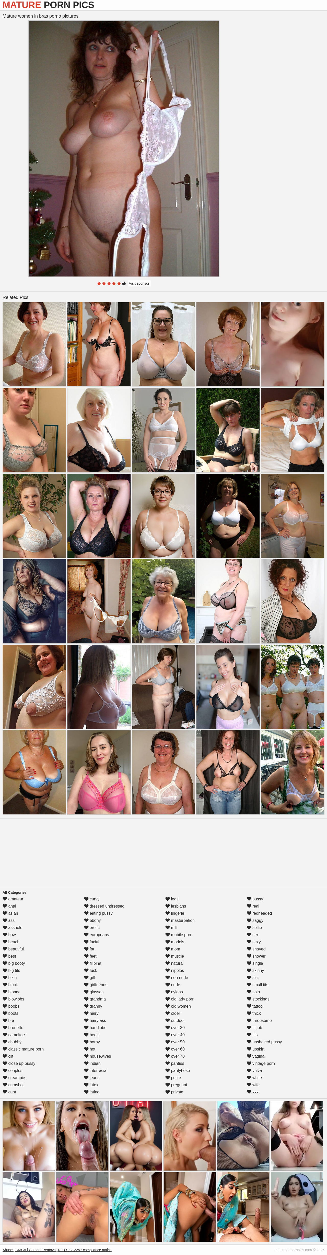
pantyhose (177, 1070)
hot (90, 1049)
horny (92, 1042)
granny (93, 1006)
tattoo (255, 1006)
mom (172, 949)
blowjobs (13, 999)
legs (172, 899)
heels (92, 1035)
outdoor (175, 1020)
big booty (14, 963)
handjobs (95, 1027)
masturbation (180, 920)
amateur (13, 899)
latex (91, 1085)
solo (253, 992)
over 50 (175, 1042)
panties (174, 1063)
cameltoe (14, 1035)
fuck (90, 970)
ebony (92, 920)
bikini (10, 977)
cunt (9, 1092)
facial (91, 942)
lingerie (174, 913)
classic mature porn (23, 1049)
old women (178, 1006)
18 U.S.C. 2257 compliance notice (84, 1250)
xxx (253, 1092)
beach (11, 942)
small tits (257, 985)
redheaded (259, 913)
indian (92, 1063)
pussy (255, 899)
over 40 (175, 1035)
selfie (254, 927)
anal (9, 906)
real (253, 906)
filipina (92, 963)
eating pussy (98, 913)
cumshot (13, 1085)
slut (253, 977)
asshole (12, 927)
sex (253, 935)
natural (174, 963)
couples (12, 1070)
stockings (258, 999)
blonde (12, 992)
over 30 (175, 1027)
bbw (9, 935)
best (9, 956)
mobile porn (178, 935)
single (255, 963)
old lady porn (179, 999)
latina (92, 1092)
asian (10, 913)
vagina (256, 1056)
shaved (256, 949)
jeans (92, 1078)
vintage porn (261, 1063)
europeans (96, 935)
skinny (255, 970)
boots (10, 1013)
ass (9, 920)
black (10, 985)
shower (256, 956)
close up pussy (19, 1063)
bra (8, 1020)
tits (252, 1035)
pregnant (176, 1085)
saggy (255, 920)
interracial (96, 1070)
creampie (14, 1078)
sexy (254, 942)
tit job (254, 1027)
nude (172, 985)
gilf (89, 977)
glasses (94, 992)
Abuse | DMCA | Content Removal (29, 1250)
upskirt (256, 1049)
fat (89, 949)
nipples (174, 970)
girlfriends (96, 985)
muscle (174, 956)
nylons (174, 992)
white (254, 1078)
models (174, 942)
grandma (95, 999)
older (172, 1013)
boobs (11, 1006)
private (174, 1092)
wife (253, 1085)
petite (173, 1078)
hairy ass (95, 1020)
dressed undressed (104, 906)
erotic (92, 927)
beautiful (13, 949)
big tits (11, 970)
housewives (97, 1056)
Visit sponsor (139, 283)
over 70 (175, 1056)
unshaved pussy (264, 1042)
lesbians (175, 906)
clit (8, 1056)
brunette (13, 1027)
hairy (91, 1013)
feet (90, 956)
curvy (92, 899)
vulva (254, 1070)
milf (171, 927)
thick (254, 1013)
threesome (259, 1020)
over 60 (175, 1049)
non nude (176, 977)
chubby (12, 1042)
